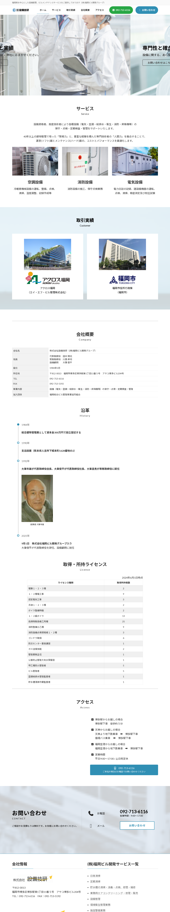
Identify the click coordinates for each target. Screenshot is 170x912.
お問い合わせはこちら (29, 62)
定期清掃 (95, 881)
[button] (82, 93)
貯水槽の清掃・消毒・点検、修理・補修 (112, 887)
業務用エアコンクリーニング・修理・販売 (114, 893)
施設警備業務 (97, 910)
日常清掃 (95, 875)
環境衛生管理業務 (100, 904)
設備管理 (95, 898)
